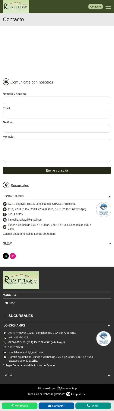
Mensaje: (8, 136)
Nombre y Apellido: (15, 93)
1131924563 (15, 214)
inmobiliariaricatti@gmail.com (25, 352)
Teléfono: (8, 122)
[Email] (57, 114)
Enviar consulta (57, 170)
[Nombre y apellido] (57, 100)
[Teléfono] (57, 129)
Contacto (95, 6)
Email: (7, 108)
